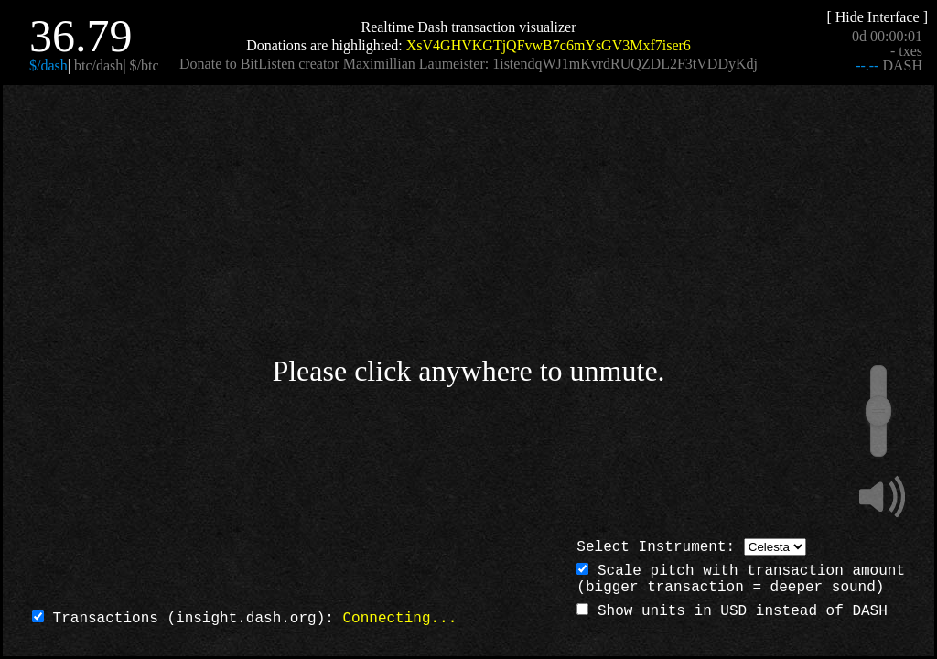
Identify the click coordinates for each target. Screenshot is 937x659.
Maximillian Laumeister (414, 63)
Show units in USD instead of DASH (731, 611)
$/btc (144, 65)
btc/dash (98, 65)
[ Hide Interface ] (877, 17)
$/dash (48, 65)
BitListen (268, 63)
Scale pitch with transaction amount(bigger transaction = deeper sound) (740, 579)
